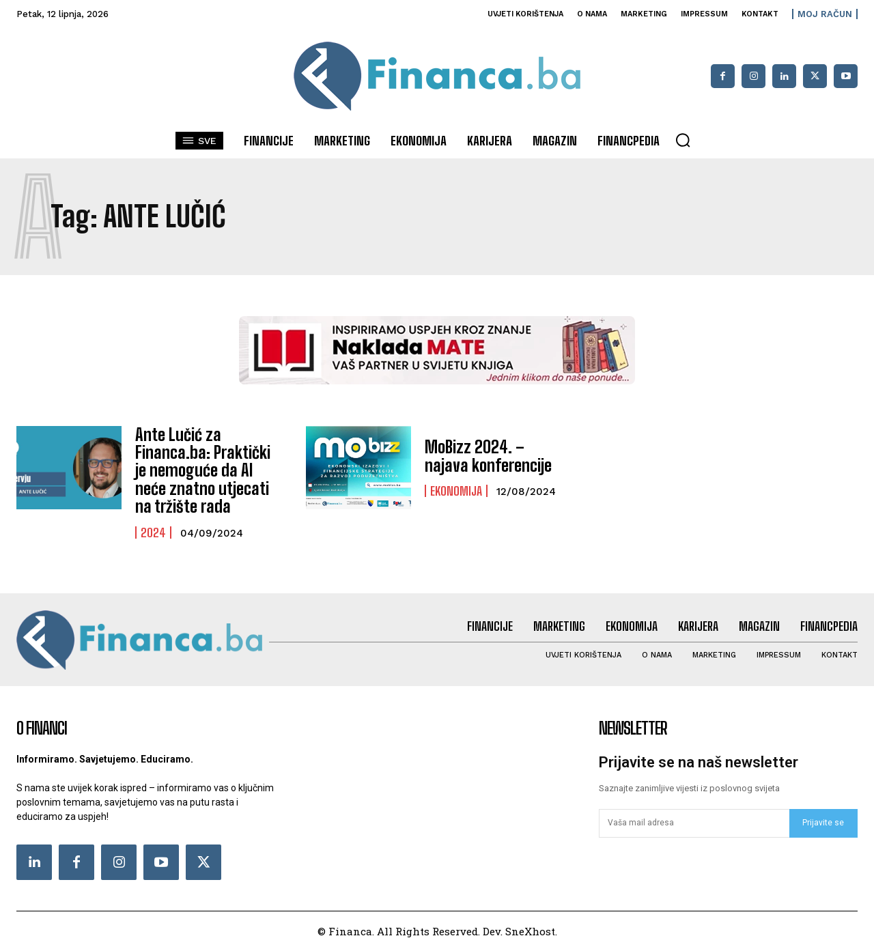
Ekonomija (456, 491)
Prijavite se (823, 823)
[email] (694, 823)
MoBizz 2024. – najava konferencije (488, 455)
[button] (682, 140)
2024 (153, 532)
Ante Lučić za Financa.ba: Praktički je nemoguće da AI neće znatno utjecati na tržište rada (202, 471)
